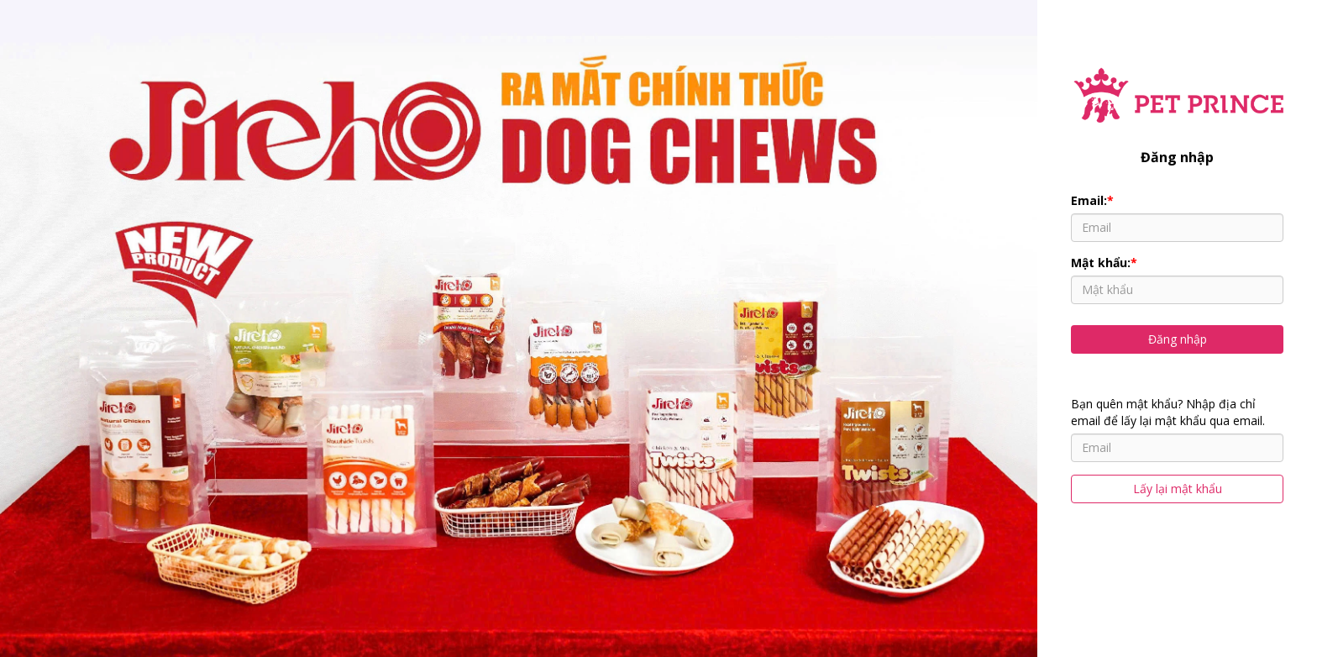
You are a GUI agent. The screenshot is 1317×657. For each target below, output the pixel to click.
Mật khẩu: (1104, 263)
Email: (1092, 200)
